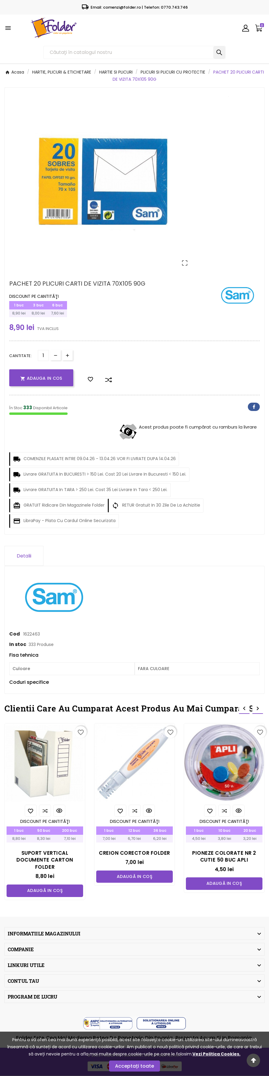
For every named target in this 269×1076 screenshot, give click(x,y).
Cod (15, 633)
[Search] (219, 52)
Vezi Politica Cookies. (216, 1054)
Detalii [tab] (24, 555)
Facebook (254, 407)
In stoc (17, 644)
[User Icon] (245, 28)
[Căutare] (128, 52)
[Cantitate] (43, 355)
